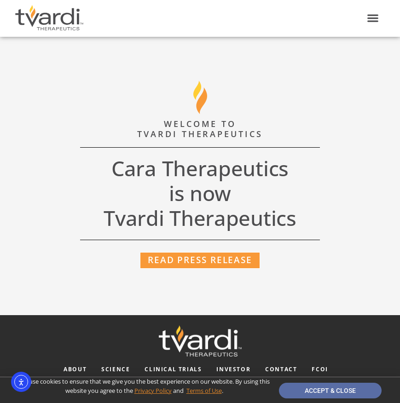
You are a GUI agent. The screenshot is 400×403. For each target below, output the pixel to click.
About (75, 369)
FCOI (320, 369)
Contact (281, 369)
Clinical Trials (173, 369)
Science (115, 369)
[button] (373, 18)
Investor (233, 369)
